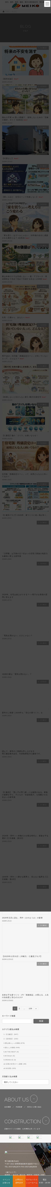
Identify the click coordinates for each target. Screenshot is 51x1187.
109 (30, 1009)
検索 (41, 1021)
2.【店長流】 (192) (11, 1039)
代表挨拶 (19, 1107)
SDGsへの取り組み (34, 1107)
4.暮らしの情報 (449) (12, 1047)
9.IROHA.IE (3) (10, 1060)
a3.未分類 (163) (10, 1068)
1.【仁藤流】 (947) (11, 1034)
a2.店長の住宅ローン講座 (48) (15, 1064)
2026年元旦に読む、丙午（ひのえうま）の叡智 (22, 918)
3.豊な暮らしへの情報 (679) (14, 1043)
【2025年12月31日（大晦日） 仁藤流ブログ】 (22, 956)
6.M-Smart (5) (9, 1056)
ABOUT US (16, 1099)
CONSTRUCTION (22, 1121)
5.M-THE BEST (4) (11, 1052)
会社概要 (7, 1107)
